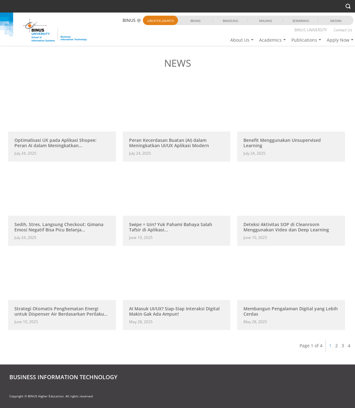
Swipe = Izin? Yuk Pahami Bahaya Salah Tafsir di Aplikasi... (170, 227)
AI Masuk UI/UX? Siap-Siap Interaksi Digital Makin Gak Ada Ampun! (174, 311)
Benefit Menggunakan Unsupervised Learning (282, 142)
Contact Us (343, 30)
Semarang (300, 20)
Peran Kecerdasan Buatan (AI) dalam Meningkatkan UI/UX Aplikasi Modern (169, 142)
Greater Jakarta (160, 20)
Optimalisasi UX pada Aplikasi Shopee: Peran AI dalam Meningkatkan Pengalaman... (55, 145)
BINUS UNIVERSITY (311, 30)
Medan (336, 20)
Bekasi (196, 20)
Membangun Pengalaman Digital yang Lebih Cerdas (290, 311)
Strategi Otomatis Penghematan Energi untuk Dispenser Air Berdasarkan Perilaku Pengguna (59, 313)
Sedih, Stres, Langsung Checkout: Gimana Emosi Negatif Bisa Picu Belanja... (58, 227)
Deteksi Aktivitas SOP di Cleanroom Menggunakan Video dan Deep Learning (286, 227)
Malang (265, 20)
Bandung (230, 20)
